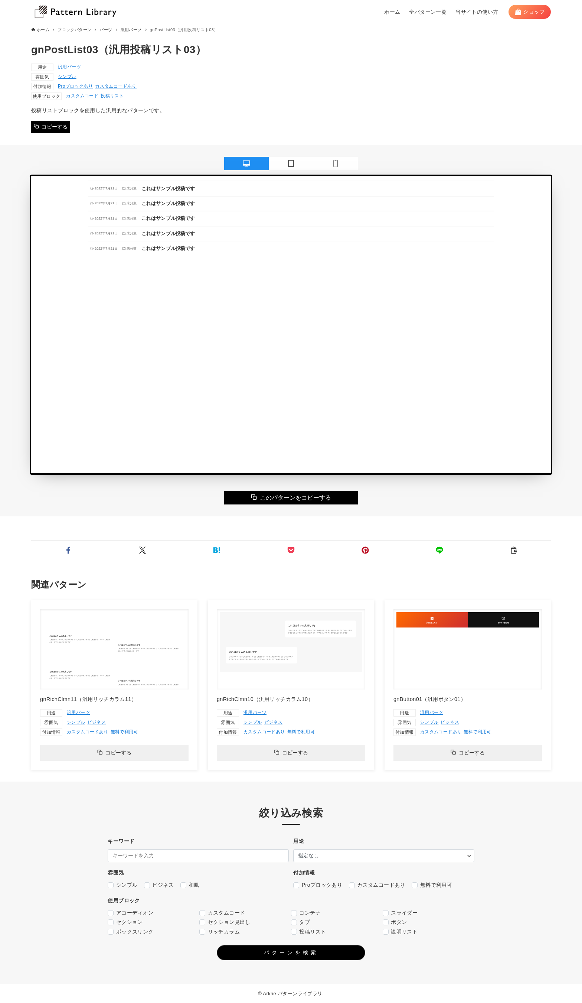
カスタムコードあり (116, 86)
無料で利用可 (124, 732)
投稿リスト (112, 96)
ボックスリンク (130, 932)
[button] (68, 550)
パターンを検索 (291, 952)
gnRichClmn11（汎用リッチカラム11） (88, 699)
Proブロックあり (75, 86)
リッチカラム (219, 932)
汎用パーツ (69, 67)
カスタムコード (82, 96)
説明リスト (400, 932)
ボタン (395, 922)
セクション (125, 922)
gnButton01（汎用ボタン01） (429, 699)
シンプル (67, 76)
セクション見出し (225, 922)
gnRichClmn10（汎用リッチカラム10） (265, 699)
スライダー (400, 913)
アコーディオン (130, 913)
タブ (300, 922)
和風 (189, 885)
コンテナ (306, 913)
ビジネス (97, 722)
